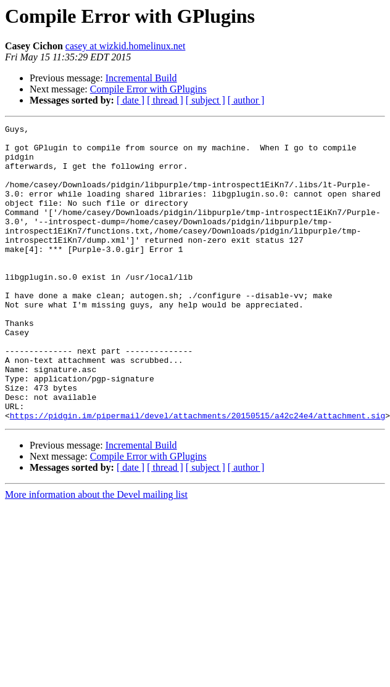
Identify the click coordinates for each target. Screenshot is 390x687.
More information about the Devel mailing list (96, 553)
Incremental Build (141, 78)
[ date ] (130, 100)
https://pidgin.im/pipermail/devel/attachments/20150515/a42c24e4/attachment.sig (197, 474)
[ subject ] (205, 100)
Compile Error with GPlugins (148, 89)
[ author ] (246, 100)
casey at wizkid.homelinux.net (125, 46)
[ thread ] (165, 100)
